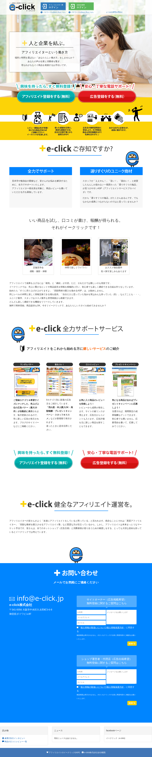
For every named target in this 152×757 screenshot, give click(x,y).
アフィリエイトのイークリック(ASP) (64, 752)
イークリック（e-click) (115, 738)
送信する (132, 644)
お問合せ (119, 12)
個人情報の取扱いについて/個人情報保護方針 (102, 627)
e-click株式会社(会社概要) (95, 752)
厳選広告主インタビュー (13, 738)
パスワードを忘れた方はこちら (54, 12)
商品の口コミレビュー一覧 (14, 741)
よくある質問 (111, 12)
